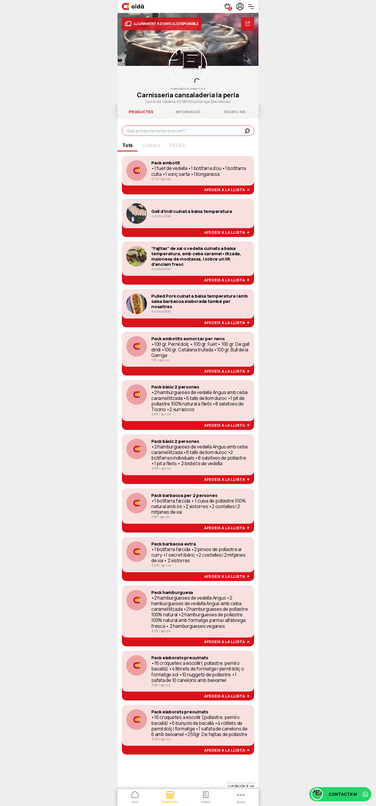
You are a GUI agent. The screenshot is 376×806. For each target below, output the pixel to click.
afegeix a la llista (227, 190)
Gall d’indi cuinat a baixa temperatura (191, 211)
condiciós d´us (241, 785)
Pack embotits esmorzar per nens (188, 338)
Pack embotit (165, 163)
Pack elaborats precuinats (179, 657)
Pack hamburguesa (172, 592)
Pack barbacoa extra (173, 544)
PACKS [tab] (177, 145)
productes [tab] (141, 111)
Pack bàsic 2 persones (175, 387)
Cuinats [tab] (151, 145)
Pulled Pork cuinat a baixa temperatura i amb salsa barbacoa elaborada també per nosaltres (199, 301)
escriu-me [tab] (235, 111)
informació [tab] (188, 111)
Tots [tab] (127, 145)
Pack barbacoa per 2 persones (184, 495)
